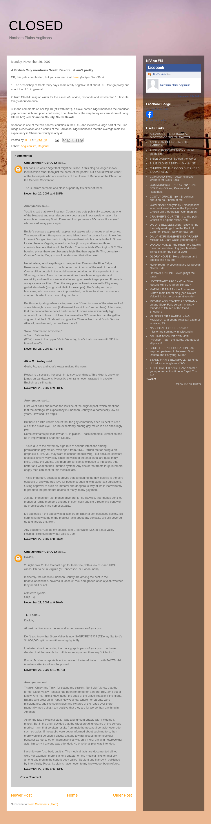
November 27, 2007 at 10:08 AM (44, 669)
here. (76, 77)
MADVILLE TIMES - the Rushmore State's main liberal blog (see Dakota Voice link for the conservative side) (173, 293)
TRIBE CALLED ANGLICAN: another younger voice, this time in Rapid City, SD (173, 371)
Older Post (122, 795)
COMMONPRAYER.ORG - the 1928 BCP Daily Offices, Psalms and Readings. (173, 188)
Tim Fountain (159, 74)
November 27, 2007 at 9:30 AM (43, 602)
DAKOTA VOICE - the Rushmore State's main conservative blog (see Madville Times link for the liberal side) (175, 248)
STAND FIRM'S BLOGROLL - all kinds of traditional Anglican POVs (174, 361)
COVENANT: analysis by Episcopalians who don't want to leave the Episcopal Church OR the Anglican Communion (174, 208)
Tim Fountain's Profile (157, 109)
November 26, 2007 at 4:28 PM (44, 193)
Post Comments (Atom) (43, 804)
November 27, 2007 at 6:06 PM (44, 769)
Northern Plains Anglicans (175, 84)
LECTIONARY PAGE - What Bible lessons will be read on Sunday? (171, 283)
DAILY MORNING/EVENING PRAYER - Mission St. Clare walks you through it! (175, 238)
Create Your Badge (156, 120)
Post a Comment (30, 777)
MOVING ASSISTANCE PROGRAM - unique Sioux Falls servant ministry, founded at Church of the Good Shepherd (173, 306)
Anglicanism (28, 146)
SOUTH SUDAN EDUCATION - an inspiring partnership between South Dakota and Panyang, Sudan (172, 351)
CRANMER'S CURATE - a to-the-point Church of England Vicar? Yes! (174, 218)
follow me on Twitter (188, 384)
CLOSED (36, 25)
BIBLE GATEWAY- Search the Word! (173, 158)
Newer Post (21, 795)
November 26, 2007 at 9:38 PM (44, 388)
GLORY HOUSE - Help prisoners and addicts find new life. (173, 258)
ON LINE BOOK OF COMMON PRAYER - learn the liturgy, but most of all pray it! (174, 340)
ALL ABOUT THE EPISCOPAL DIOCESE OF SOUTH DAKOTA (170, 135)
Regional (43, 146)
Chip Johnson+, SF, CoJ (40, 162)
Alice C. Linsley (34, 361)
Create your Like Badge (189, 96)
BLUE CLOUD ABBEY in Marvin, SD (173, 163)
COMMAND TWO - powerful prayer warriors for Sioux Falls (172, 178)
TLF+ (27, 615)
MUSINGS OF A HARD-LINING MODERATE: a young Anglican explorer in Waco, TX (175, 320)
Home (72, 795)
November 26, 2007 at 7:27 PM (44, 348)
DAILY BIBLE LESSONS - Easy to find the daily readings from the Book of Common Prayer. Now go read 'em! (174, 228)
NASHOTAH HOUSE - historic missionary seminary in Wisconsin (171, 329)
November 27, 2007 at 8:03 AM (43, 539)
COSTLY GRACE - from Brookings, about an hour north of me (172, 198)
